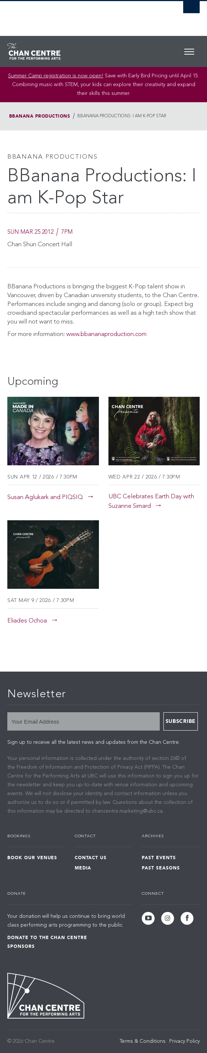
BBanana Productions (39, 116)
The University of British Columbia (74, 15)
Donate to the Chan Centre (47, 937)
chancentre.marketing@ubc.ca (127, 811)
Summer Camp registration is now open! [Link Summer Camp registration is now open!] (55, 75)
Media (83, 868)
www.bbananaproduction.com (106, 334)
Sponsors (21, 946)
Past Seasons (161, 868)
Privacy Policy (184, 1041)
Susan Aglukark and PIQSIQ (45, 497)
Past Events (159, 857)
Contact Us (91, 857)
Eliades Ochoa (27, 621)
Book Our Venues (32, 857)
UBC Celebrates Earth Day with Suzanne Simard (151, 501)
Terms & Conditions (143, 1041)
